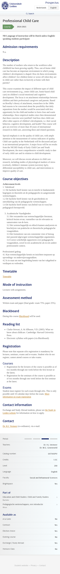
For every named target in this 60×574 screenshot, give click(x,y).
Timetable (7, 276)
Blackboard (24, 316)
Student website (21, 565)
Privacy (34, 565)
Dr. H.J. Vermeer (10, 426)
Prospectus (52, 3)
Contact (42, 565)
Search (31, 13)
